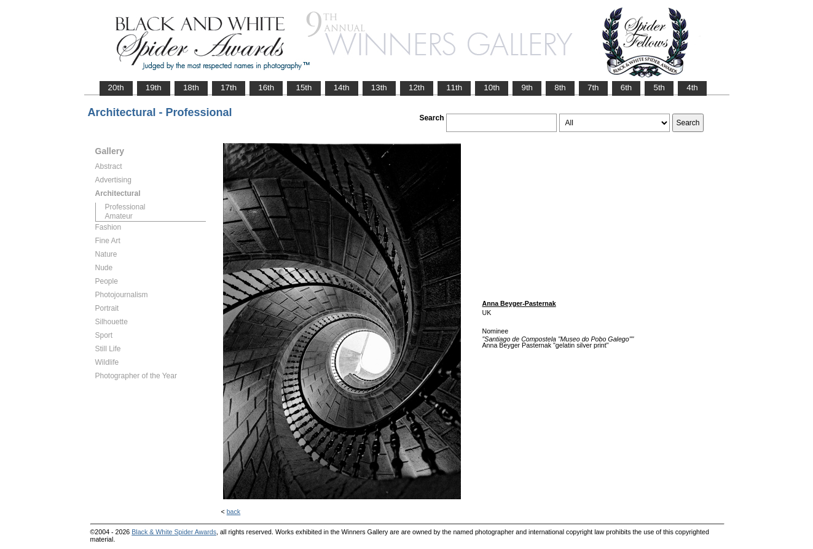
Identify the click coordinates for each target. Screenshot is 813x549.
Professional (125, 207)
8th (560, 87)
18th (191, 87)
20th (116, 87)
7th (593, 87)
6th (626, 87)
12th (416, 87)
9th (527, 87)
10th (491, 87)
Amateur (119, 216)
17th (228, 87)
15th (303, 87)
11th (454, 87)
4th (692, 87)
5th (659, 87)
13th (379, 87)
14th (341, 87)
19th (153, 87)
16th (266, 87)
